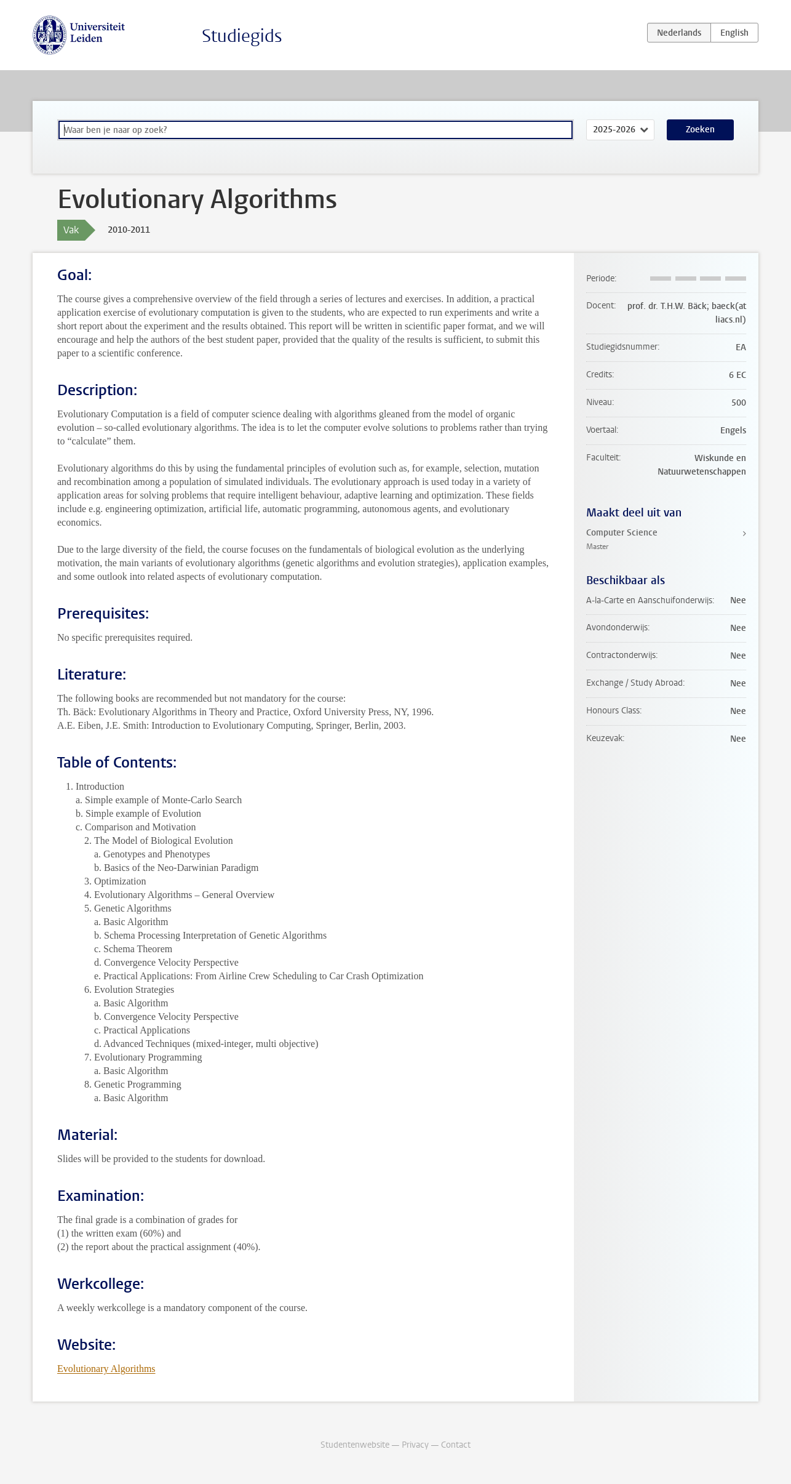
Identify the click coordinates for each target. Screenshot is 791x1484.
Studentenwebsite (354, 1445)
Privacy (415, 1445)
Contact (456, 1445)
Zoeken (700, 129)
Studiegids (242, 36)
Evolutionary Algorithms (106, 1368)
